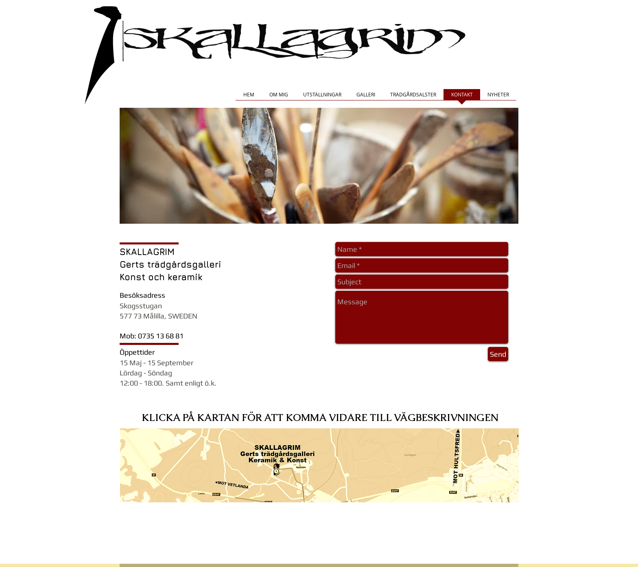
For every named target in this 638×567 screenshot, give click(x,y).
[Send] (498, 354)
